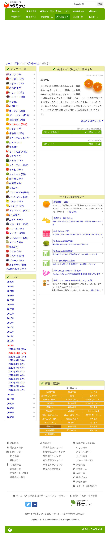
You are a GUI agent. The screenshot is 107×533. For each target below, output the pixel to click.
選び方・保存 (47, 11)
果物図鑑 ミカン (61, 202)
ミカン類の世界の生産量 (64, 261)
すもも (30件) (22, 169)
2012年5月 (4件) (16, 375)
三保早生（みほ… (93, 403)
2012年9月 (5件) (16, 360)
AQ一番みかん (72, 399)
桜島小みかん (50, 422)
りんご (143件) (22, 256)
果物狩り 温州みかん (63, 218)
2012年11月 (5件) (17, 353)
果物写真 (31, 17)
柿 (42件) (22, 106)
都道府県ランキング (53, 460)
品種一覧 (78, 17)
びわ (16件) (22, 215)
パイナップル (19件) (22, 192)
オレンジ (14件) (22, 110)
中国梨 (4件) (22, 183)
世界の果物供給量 (52, 469)
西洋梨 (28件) (22, 178)
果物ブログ (62, 17)
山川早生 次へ (93, 132)
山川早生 (93, 422)
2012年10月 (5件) (17, 357)
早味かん (50, 407)
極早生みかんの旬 (61, 231)
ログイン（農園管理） (85, 486)
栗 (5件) (22, 147)
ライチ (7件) (22, 251)
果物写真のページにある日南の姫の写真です (70, 244)
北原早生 (93, 426)
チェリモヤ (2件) (22, 174)
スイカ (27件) (22, 160)
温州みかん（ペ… (93, 399)
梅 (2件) (22, 101)
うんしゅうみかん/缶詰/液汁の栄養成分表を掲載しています (76, 274)
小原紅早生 (50, 392)
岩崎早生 (72, 411)
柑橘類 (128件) (22, 133)
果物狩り (16, 17)
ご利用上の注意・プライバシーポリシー (46, 496)
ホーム (16, 11)
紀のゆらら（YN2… (50, 396)
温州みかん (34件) (22, 124)
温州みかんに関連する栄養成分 (67, 270)
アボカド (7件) (22, 83)
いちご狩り (81, 447)
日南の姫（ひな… (50, 399)
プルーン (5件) (22, 260)
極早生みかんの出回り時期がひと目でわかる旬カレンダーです (78, 234)
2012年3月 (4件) (16, 382)
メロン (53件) (22, 242)
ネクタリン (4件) (22, 265)
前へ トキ (49, 144)
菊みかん (93, 430)
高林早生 (93, 407)
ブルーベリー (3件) (22, 224)
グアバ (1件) (22, 142)
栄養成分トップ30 (19, 473)
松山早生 (72, 392)
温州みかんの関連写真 (63, 241)
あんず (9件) (22, 88)
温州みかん (33, 63)
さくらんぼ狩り (84, 452)
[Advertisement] (53, 41)
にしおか (93, 392)
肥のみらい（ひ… (50, 419)
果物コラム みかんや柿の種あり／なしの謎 (72, 280)
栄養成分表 (78, 11)
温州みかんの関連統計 (63, 251)
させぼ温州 (50, 430)
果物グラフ (15, 460)
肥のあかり (72, 430)
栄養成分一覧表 (17, 477)
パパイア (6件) (22, 206)
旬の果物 (14, 456)
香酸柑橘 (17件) (22, 119)
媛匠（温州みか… (50, 415)
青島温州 (72, 407)
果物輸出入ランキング (54, 452)
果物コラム (47, 17)
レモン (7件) (22, 129)
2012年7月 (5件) (16, 368)
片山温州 (72, 403)
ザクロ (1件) (22, 156)
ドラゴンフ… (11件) (22, 210)
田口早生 (72, 422)
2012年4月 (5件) (16, 379)
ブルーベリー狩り (85, 460)
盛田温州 (93, 396)
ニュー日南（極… (72, 415)
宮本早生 (50, 411)
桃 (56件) (22, 247)
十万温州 (93, 419)
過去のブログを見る (91, 121)
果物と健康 (80, 481)
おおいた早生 (93, 411)
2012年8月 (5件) (16, 364)
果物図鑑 (31, 11)
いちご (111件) (22, 92)
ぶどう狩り (81, 456)
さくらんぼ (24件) (22, 151)
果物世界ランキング (53, 464)
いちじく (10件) (22, 97)
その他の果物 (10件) (20, 268)
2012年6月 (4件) (16, 371)
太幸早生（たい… (93, 415)
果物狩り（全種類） (84, 443)
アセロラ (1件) (22, 79)
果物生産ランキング (53, 447)
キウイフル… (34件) (22, 138)
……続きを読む (70, 212)
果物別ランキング (52, 456)
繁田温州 (50, 403)
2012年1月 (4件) (16, 390)
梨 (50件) (22, 188)
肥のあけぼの (72, 419)
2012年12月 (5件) (17, 349)
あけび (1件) (22, 74)
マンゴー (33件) (22, 233)
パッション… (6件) (22, 197)
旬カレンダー (62, 11)
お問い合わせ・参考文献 (83, 496)
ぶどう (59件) (22, 219)
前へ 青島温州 (51, 132)
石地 (72, 396)
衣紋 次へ (95, 144)
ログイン (94, 17)
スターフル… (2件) (22, 165)
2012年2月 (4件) (16, 386)
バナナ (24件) (22, 201)
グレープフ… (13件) (22, 115)
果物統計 (94, 11)
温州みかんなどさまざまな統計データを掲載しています (75, 254)
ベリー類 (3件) (22, 228)
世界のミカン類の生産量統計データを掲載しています (74, 264)
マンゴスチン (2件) (22, 237)
